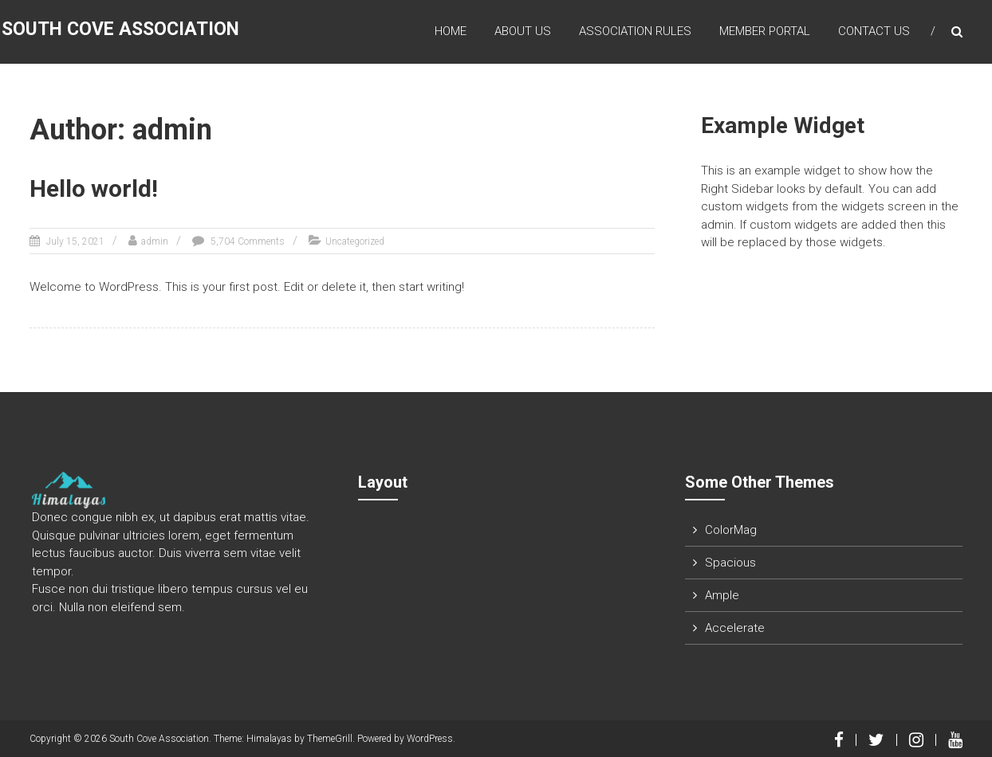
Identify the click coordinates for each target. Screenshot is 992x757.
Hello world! (94, 188)
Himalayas (269, 738)
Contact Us (874, 31)
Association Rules (635, 31)
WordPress (430, 738)
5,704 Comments (246, 241)
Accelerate (735, 628)
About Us (522, 31)
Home (450, 31)
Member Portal (764, 31)
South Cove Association (120, 29)
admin (154, 241)
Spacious (730, 562)
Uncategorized (354, 241)
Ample (722, 595)
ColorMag (731, 530)
